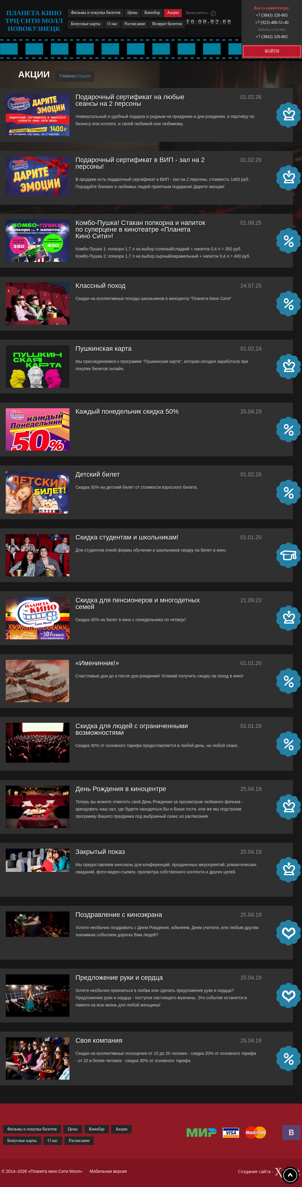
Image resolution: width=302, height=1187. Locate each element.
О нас (113, 23)
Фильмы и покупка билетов (95, 12)
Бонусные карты (86, 23)
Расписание (134, 23)
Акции (173, 12)
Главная (67, 75)
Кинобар (152, 12)
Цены (132, 12)
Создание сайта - (269, 1173)
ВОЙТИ (272, 51)
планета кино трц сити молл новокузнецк (34, 20)
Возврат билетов (167, 23)
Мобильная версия (108, 1171)
